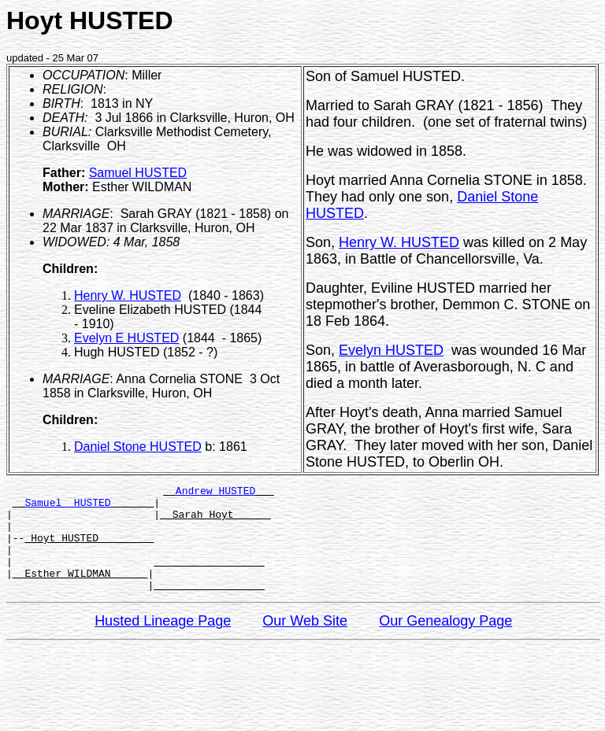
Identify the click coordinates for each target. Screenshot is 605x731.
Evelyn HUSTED (391, 350)
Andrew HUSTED (215, 492)
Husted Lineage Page (163, 642)
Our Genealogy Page (445, 642)
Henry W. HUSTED (127, 295)
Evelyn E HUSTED (126, 338)
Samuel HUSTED (138, 172)
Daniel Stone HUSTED (138, 446)
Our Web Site (304, 642)
